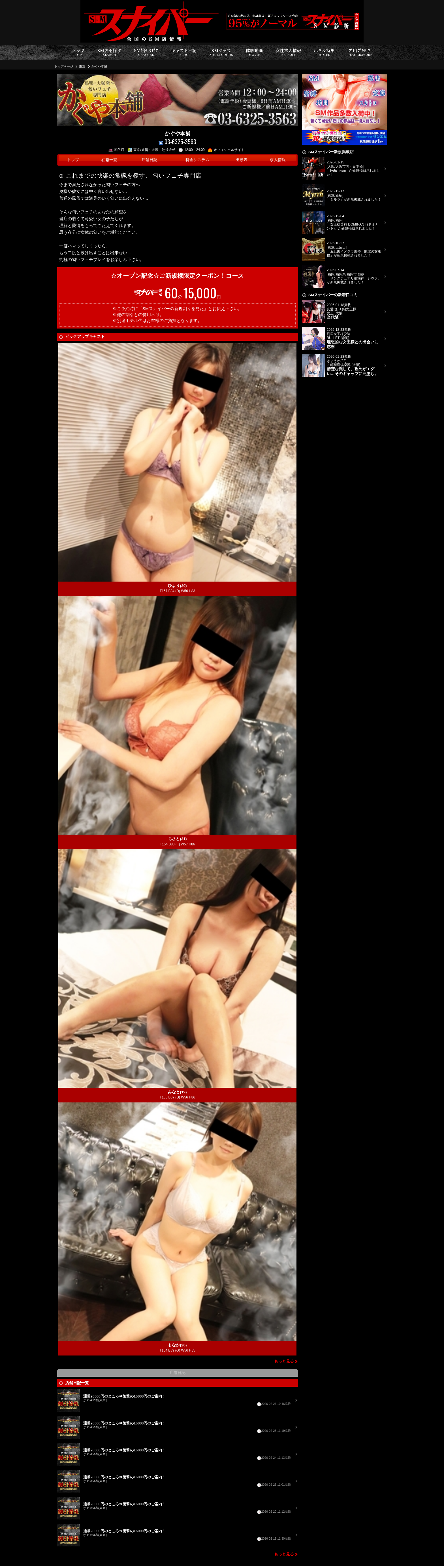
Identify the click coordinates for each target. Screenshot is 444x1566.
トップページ (63, 66)
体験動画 (254, 52)
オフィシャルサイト (226, 150)
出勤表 (241, 160)
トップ (78, 52)
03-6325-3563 (177, 142)
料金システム (197, 160)
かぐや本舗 (99, 66)
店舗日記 (149, 160)
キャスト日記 (184, 52)
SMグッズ (221, 52)
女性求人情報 (288, 52)
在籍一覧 (109, 160)
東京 (82, 66)
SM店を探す (109, 52)
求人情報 (278, 160)
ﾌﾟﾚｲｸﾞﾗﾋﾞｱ (359, 52)
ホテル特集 (324, 52)
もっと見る (284, 1361)
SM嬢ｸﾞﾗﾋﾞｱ (146, 52)
